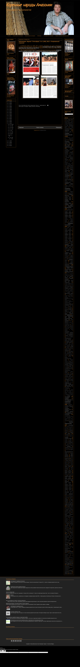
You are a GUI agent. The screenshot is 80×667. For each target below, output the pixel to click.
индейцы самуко (69, 246)
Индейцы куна (69, 227)
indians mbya (67, 467)
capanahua (66, 434)
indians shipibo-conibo (68, 471)
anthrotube (70, 427)
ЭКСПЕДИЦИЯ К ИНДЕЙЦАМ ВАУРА (17, 606)
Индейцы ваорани (68, 203)
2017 (9, 115)
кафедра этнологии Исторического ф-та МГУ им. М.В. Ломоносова (69, 280)
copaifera (66, 439)
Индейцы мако (68, 231)
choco (71, 436)
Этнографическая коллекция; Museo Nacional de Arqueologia (69, 416)
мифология (67, 321)
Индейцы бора (68, 199)
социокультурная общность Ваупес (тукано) (69, 371)
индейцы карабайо (68, 217)
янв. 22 (10, 138)
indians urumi (71, 474)
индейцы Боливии (68, 198)
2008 (9, 145)
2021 (9, 109)
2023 (9, 106)
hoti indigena (71, 449)
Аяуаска (71, 139)
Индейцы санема (68, 247)
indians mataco (70, 465)
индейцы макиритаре (68, 230)
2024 (9, 104)
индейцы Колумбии (69, 224)
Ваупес (69, 144)
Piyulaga (70, 528)
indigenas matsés (68, 484)
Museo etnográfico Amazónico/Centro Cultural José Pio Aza (69, 515)
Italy (65, 490)
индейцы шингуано (69, 264)
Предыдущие (58, 127)
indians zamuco (68, 483)
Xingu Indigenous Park (69, 563)
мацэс (66, 312)
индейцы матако (68, 233)
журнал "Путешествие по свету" (69, 170)
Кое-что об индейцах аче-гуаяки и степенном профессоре (16, 600)
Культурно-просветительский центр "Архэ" (69, 298)
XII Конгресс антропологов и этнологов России (69, 561)
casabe (71, 434)
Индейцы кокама (70, 222)
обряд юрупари (69, 342)
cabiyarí (69, 433)
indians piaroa (68, 470)
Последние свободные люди (15, 611)
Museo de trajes (67, 511)
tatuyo (68, 533)
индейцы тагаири (70, 249)
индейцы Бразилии (67, 201)
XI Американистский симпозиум (69, 557)
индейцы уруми (70, 257)
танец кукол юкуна (69, 374)
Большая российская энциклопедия (69, 141)
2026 (9, 101)
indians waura (68, 476)
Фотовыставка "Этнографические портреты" (67, 388)
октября (10, 127)
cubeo (70, 439)
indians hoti (67, 458)
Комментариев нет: (43, 105)
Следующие (21, 127)
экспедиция (67, 396)
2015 (9, 118)
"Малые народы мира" (69, 119)
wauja (71, 551)
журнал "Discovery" (68, 179)
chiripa (67, 436)
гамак (65, 161)
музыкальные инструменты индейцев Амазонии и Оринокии (69, 332)
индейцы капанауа (68, 216)
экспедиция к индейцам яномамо (69, 411)
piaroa (66, 528)
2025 (9, 103)
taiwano (71, 532)
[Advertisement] (40, 116)
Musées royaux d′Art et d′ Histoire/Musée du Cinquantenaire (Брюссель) (69, 508)
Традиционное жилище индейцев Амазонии (18, 586)
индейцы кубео (70, 226)
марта (10, 133)
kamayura (67, 497)
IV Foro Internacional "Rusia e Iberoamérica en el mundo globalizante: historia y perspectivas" (69, 492)
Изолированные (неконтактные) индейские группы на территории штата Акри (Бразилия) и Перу (27, 620)
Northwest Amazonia (69, 523)
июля (10, 130)
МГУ (72, 314)
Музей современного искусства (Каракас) (69, 328)
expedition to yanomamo (69, 447)
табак (72, 373)
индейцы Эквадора (69, 266)
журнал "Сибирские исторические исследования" (69, 172)
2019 (9, 112)
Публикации (39, 35)
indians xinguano (68, 478)
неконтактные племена (69, 340)
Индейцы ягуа (68, 270)
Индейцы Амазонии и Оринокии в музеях (62, 35)
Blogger (52, 643)
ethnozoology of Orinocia (69, 445)
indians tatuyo (68, 472)
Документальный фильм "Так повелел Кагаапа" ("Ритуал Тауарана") (17, 603)
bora (69, 431)
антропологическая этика (69, 137)
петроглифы (67, 348)
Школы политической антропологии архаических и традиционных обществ (69, 394)
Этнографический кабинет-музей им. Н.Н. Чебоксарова (69, 419)
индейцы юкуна (70, 267)
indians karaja (67, 461)
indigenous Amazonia (68, 485)
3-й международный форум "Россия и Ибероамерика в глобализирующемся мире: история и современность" (69, 122)
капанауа (66, 278)
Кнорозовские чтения (69, 293)
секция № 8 (66, 362)
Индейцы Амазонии (32, 106)
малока (70, 307)
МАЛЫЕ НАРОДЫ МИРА (10, 592)
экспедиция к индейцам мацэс (69, 409)
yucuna (66, 573)
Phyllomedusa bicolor (68, 527)
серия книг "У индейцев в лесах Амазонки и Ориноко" (69, 368)
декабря (10, 124)
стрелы (71, 372)
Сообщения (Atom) (43, 130)
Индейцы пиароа (70, 245)
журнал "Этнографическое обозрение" (69, 175)
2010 (9, 142)
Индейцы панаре (68, 240)
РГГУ (70, 355)
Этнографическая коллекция (48, 35)
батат (65, 140)
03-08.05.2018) (68, 120)
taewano (66, 532)
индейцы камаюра (68, 215)
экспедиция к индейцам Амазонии (69, 401)
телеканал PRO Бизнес (69, 376)
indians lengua (67, 463)
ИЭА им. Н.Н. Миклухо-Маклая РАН (69, 276)
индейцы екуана (68, 212)
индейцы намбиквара (68, 238)
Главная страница (39, 127)
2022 (9, 107)
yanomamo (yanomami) (69, 571)
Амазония (67, 130)
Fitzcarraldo (67, 448)
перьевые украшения (69, 347)
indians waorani (68, 475)
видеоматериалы (68, 147)
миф (71, 320)
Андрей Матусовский (68, 134)
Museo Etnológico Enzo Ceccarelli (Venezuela (69, 519)
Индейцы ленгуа (68, 228)
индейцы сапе (67, 248)
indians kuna (70, 462)
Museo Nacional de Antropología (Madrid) (69, 521)
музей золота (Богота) (69, 325)
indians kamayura (69, 460)
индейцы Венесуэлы (69, 206)
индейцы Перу (69, 244)
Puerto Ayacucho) (67, 529)
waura (66, 552)
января (10, 137)
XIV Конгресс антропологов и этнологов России (69, 566)
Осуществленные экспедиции (18, 35)
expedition (69, 446)
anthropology (38, 106)
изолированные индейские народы (69, 183)
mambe (70, 498)
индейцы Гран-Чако (69, 210)
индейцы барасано (68, 196)
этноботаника (69, 412)
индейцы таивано (69, 250)
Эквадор (68, 395)
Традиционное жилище (69, 379)
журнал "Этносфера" (24, 106)
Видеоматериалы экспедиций (30, 35)
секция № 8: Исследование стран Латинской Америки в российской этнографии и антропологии (69, 364)
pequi (67, 524)
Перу (72, 346)
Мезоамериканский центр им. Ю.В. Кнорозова (69, 319)
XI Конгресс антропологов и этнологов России (69, 558)
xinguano (68, 564)
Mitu (66, 507)
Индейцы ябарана (68, 269)
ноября (10, 125)
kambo (71, 497)
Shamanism (67, 530)
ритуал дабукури (68, 356)
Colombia (66, 437)
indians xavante (68, 477)
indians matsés (68, 466)
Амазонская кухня (68, 131)
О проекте (9, 35)
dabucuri (70, 440)
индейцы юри (69, 268)
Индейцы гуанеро (68, 211)
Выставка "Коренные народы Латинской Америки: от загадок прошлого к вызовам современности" (69, 155)
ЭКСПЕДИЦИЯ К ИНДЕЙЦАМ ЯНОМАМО (18, 581)
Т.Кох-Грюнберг (67, 373)
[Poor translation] (4, 651)
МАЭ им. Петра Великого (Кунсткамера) (69, 313)
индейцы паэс (70, 243)
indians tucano (67, 473)
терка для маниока (69, 377)
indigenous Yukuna (68, 489)
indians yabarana (67, 479)
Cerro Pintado (67, 435)
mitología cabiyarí (70, 506)
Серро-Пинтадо (67, 369)
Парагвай (66, 343)
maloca (66, 498)
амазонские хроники (68, 132)
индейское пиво (67, 186)
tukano (66, 543)
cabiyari (71, 432)
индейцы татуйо (68, 253)
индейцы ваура (69, 204)
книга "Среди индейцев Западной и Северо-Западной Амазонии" (69, 287)
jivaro (67, 495)
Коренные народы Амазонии (29, 5)
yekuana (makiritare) (68, 572)
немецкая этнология (69, 341)
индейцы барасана (69, 195)
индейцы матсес (68, 234)
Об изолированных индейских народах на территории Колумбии (17, 617)
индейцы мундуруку (68, 237)
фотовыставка (69, 386)
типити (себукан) (68, 378)
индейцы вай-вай (68, 202)
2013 (9, 121)
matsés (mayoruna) (69, 504)
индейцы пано (67, 241)
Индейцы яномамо (69, 271)
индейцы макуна (68, 232)
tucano (71, 542)
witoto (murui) (71, 552)
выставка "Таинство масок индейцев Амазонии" (69, 158)
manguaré (66, 499)
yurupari (70, 573)
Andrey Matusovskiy (69, 422)
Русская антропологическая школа (68, 358)
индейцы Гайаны (70, 209)
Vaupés (66, 544)
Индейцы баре (68, 197)
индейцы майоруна (68, 229)
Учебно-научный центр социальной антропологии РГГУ (69, 384)
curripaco (66, 440)
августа (10, 128)
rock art (72, 529)
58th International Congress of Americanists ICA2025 (69, 128)
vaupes (70, 543)
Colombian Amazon (68, 438)
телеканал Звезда (68, 375)
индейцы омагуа (68, 239)
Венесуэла (67, 145)
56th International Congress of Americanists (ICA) (69, 126)
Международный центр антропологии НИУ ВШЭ (69, 316)
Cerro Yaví (71, 435)
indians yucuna (68, 482)
